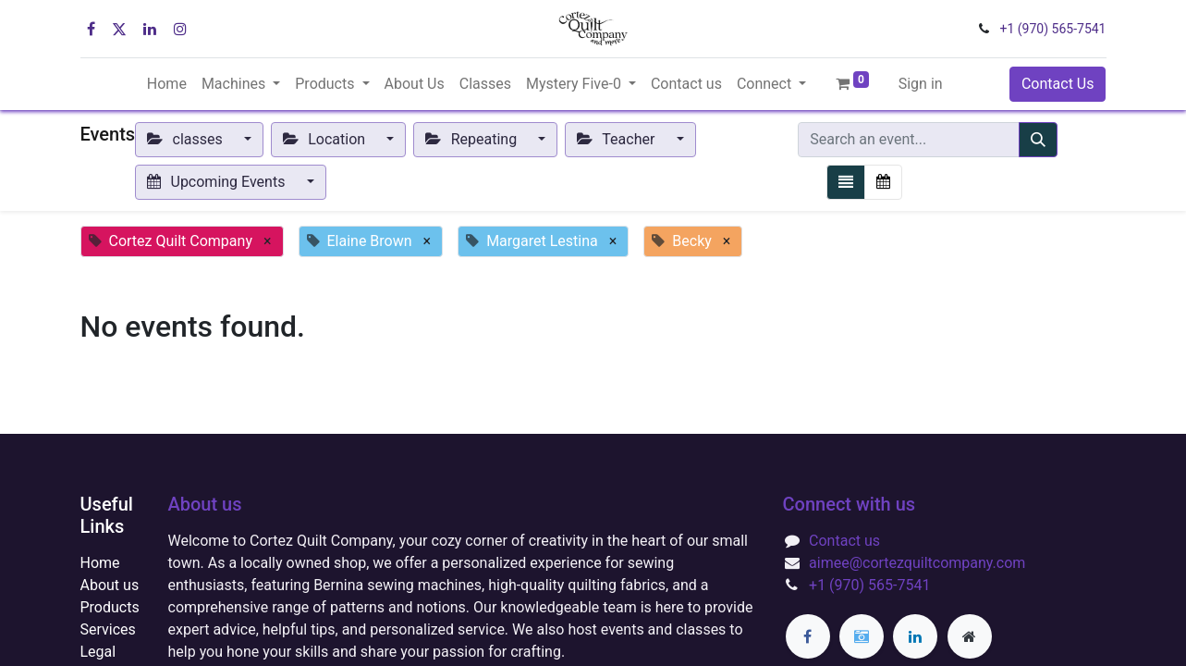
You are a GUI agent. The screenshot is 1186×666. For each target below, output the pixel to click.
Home (100, 563)
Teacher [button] (617, 139)
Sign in (921, 83)
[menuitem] (167, 84)
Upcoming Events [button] (217, 182)
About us (110, 585)
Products (110, 607)
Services (108, 629)
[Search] (1038, 139)
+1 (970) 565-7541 (1053, 28)
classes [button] (186, 139)
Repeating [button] (472, 139)
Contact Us (1057, 83)
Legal (98, 651)
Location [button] (326, 139)
